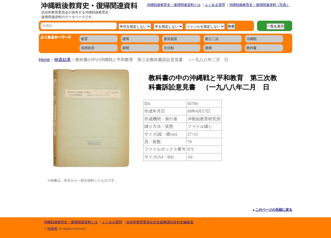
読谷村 (52, 228)
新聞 (125, 48)
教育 (84, 39)
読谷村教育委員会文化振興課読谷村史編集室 (159, 222)
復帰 (125, 39)
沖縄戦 (251, 39)
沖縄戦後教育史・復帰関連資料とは (174, 5)
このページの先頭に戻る (273, 210)
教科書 (251, 48)
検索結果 (62, 59)
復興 (208, 48)
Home (44, 59)
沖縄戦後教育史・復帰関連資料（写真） (259, 5)
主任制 (169, 48)
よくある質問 (215, 5)
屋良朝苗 (170, 39)
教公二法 (212, 39)
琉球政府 (87, 48)
